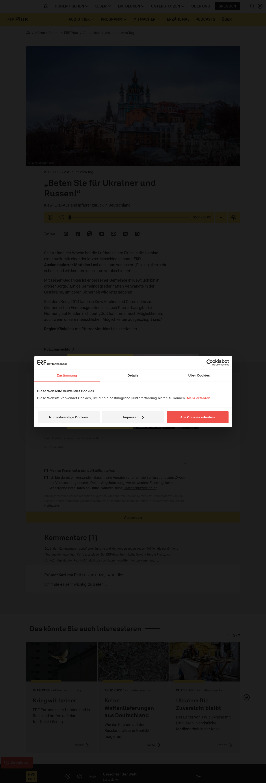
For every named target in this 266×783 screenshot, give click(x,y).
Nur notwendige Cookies (68, 417)
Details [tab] (133, 375)
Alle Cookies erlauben (197, 417)
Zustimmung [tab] (67, 375)
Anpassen (133, 417)
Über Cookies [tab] (199, 375)
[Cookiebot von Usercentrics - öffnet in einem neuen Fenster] (209, 362)
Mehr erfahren (198, 398)
